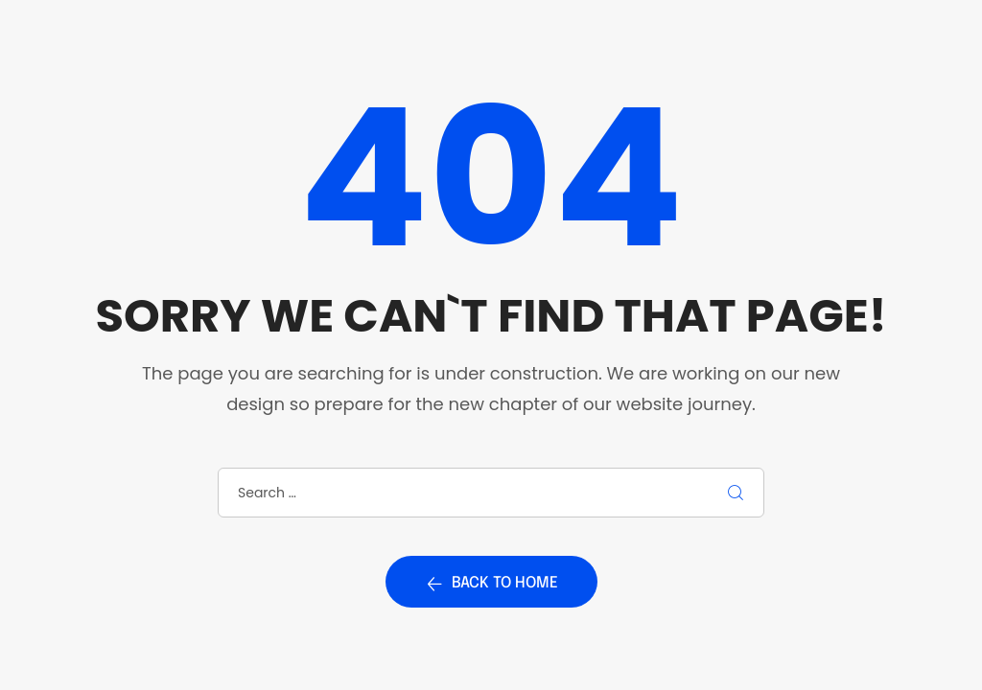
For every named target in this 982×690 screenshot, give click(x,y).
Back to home (491, 583)
